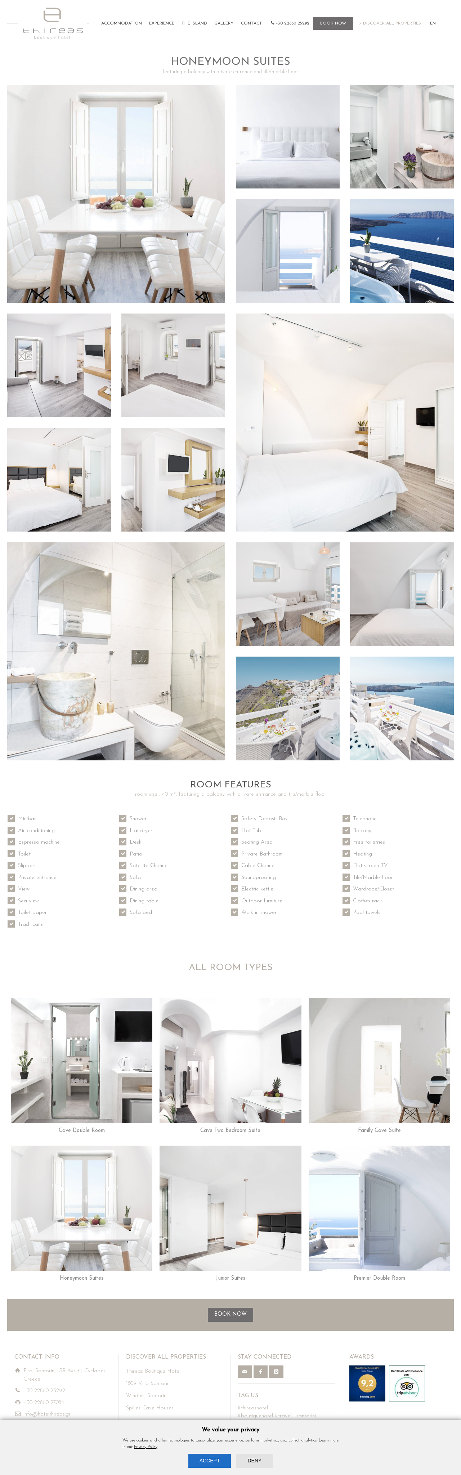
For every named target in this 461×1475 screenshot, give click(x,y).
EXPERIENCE (161, 23)
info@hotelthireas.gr (47, 1414)
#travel (283, 1416)
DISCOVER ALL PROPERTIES (392, 23)
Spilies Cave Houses (150, 1408)
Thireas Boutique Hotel (153, 1371)
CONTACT (251, 23)
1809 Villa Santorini (148, 1383)
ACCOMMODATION (121, 23)
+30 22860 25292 (292, 23)
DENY (254, 1460)
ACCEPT (210, 1460)
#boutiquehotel (255, 1416)
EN (433, 23)
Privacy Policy (145, 1447)
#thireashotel (253, 1408)
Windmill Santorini (146, 1396)
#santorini (304, 1416)
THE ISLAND (194, 23)
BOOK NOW (333, 23)
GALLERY (224, 23)
